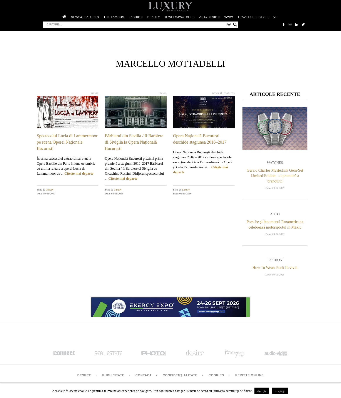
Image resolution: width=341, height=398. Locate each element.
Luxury (49, 189)
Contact (143, 375)
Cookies (216, 375)
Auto (275, 214)
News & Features (223, 93)
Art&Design (209, 17)
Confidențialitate (180, 375)
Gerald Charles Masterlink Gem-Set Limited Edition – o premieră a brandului (275, 175)
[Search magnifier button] (235, 25)
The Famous (114, 17)
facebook (283, 24)
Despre (84, 375)
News (94, 93)
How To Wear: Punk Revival (275, 267)
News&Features (85, 17)
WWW (228, 17)
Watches (275, 162)
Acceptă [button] (261, 391)
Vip (276, 17)
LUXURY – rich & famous (170, 6)
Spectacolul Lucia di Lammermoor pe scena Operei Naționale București (67, 142)
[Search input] (136, 25)
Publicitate (113, 375)
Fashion (136, 17)
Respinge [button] (280, 391)
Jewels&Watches (180, 17)
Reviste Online (249, 375)
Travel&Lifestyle (253, 17)
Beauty (153, 17)
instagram (290, 24)
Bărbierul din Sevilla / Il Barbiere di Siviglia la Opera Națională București (134, 142)
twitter (303, 24)
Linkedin (296, 24)
